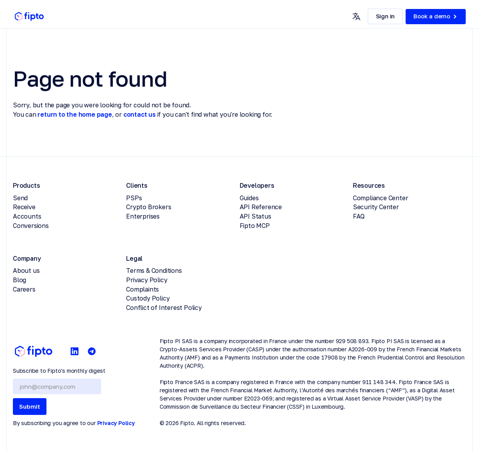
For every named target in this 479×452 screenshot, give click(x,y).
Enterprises (143, 216)
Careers (24, 289)
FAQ (359, 216)
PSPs (134, 198)
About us (26, 270)
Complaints (142, 289)
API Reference (261, 207)
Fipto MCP (255, 226)
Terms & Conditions (154, 270)
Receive (24, 207)
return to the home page (74, 114)
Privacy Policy (146, 280)
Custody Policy (147, 298)
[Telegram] (92, 351)
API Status (255, 216)
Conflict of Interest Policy (164, 307)
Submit (29, 406)
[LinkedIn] (75, 351)
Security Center (376, 207)
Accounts (27, 216)
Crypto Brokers (148, 207)
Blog (19, 280)
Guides (249, 198)
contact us (139, 114)
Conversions (31, 226)
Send (20, 198)
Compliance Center (380, 198)
